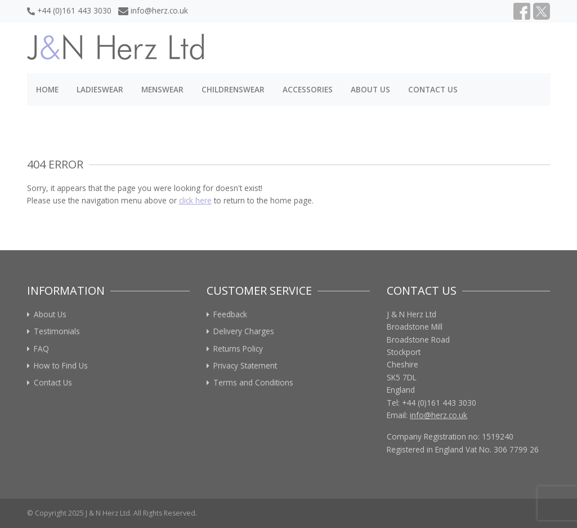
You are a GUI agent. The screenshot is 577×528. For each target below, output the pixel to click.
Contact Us (433, 89)
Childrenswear (233, 89)
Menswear (162, 89)
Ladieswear (100, 89)
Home (47, 89)
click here (195, 200)
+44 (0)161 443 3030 (69, 10)
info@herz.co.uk (153, 10)
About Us (370, 89)
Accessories (308, 89)
